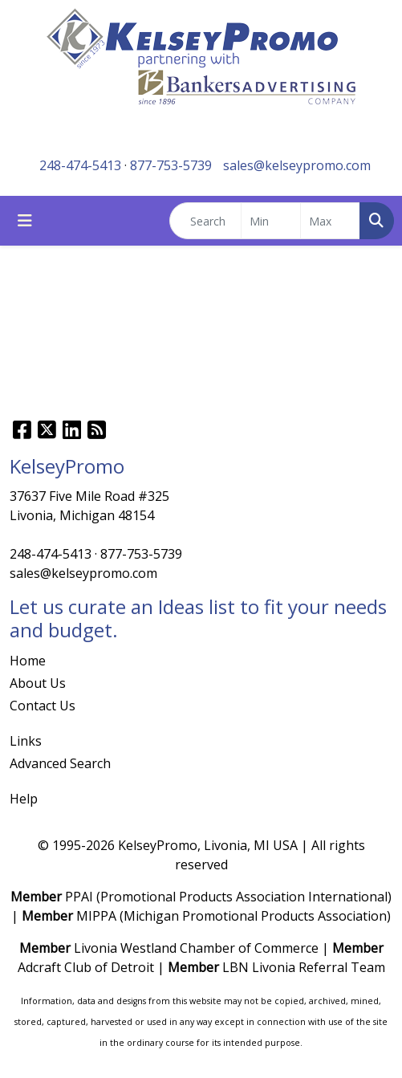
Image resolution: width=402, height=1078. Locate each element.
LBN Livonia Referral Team (303, 967)
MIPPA (96, 916)
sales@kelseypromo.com (297, 165)
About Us (38, 683)
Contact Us (42, 705)
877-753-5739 (171, 165)
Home (28, 660)
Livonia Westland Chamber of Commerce (196, 948)
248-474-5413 (80, 165)
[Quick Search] (205, 220)
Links (26, 741)
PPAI (79, 896)
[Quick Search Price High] (330, 220)
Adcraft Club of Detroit (86, 967)
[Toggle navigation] (25, 220)
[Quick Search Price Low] (271, 220)
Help (24, 798)
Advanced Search (60, 763)
